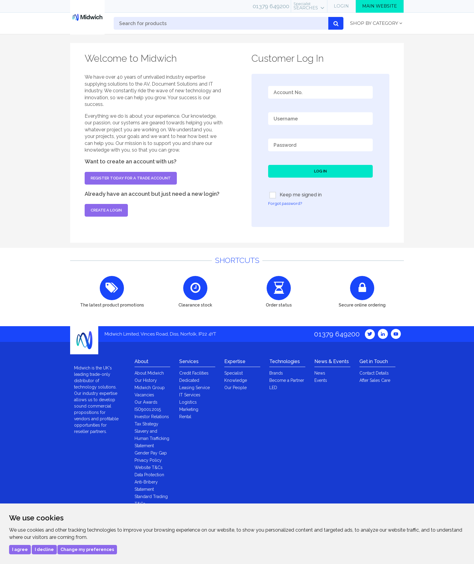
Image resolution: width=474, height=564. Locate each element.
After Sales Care (374, 380)
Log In (320, 171)
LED (273, 387)
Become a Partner (286, 380)
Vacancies (144, 394)
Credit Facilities (194, 373)
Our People (235, 387)
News (319, 373)
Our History (146, 380)
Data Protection (149, 474)
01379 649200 (271, 6)
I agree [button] (20, 549)
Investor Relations (152, 416)
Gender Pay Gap (151, 453)
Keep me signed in (295, 195)
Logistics (188, 402)
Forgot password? (285, 203)
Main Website (379, 6)
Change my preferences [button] (87, 549)
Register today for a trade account (131, 178)
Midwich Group (150, 387)
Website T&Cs (149, 467)
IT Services (189, 394)
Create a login (106, 210)
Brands (276, 373)
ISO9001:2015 (148, 409)
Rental (185, 416)
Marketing (188, 409)
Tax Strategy (146, 423)
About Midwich (149, 373)
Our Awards (146, 402)
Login (341, 6)
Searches (306, 6)
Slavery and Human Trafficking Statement (152, 438)
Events (320, 380)
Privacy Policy (148, 460)
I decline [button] (44, 549)
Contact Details (374, 373)
